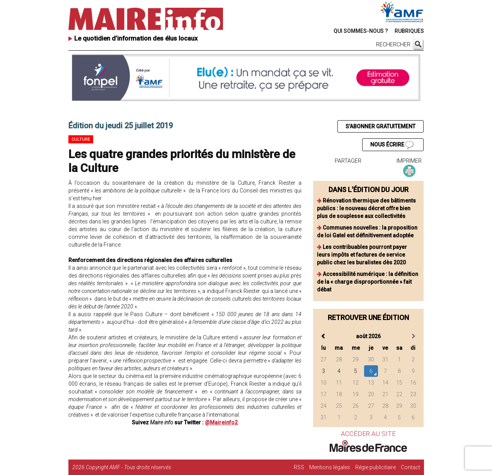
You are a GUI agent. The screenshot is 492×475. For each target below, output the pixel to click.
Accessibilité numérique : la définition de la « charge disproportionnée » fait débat (367, 282)
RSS (299, 467)
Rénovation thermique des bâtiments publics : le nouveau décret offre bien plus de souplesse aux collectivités (366, 208)
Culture (81, 139)
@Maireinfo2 (221, 422)
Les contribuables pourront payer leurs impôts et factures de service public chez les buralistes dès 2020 (362, 255)
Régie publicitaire (375, 467)
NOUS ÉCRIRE (392, 145)
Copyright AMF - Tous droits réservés (128, 467)
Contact (410, 467)
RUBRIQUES (409, 31)
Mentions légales (329, 467)
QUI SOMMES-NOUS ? (361, 31)
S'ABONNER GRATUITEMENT (380, 126)
